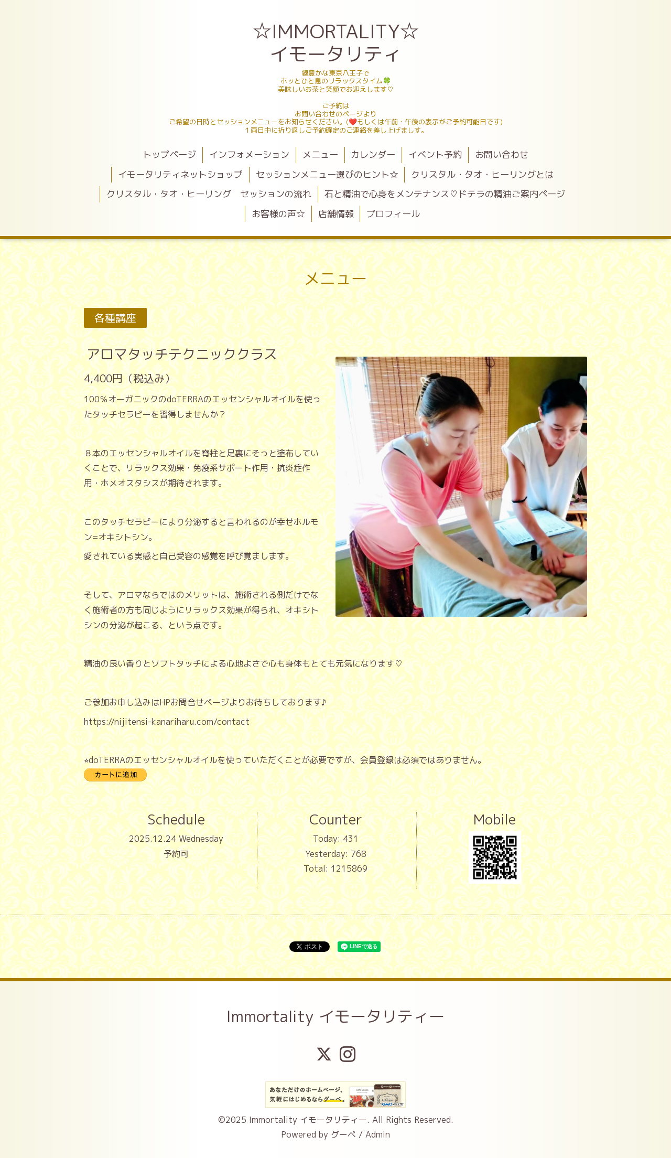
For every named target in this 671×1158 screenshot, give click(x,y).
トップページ (169, 154)
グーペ (343, 1134)
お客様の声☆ (278, 214)
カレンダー (373, 154)
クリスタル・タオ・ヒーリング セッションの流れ (208, 194)
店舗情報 (336, 214)
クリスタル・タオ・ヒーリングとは (482, 174)
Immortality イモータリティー (335, 1016)
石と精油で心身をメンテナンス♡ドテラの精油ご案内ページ (444, 194)
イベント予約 (435, 154)
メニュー (320, 154)
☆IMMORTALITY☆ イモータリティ (337, 42)
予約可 (176, 854)
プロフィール (393, 214)
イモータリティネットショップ (180, 174)
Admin (377, 1134)
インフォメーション (249, 154)
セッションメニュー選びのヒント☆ (327, 174)
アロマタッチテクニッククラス (181, 354)
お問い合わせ (501, 154)
